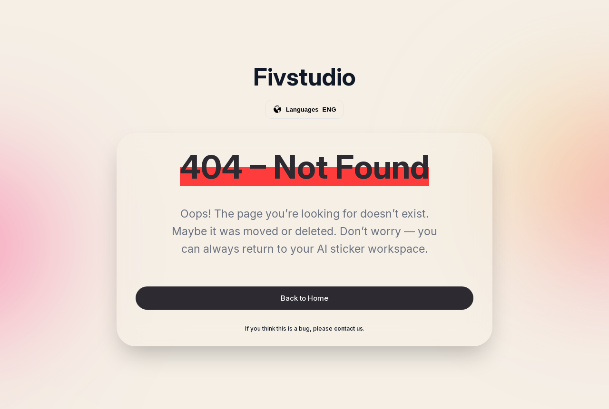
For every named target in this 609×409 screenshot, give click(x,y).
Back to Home (304, 298)
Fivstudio (304, 77)
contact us (348, 328)
